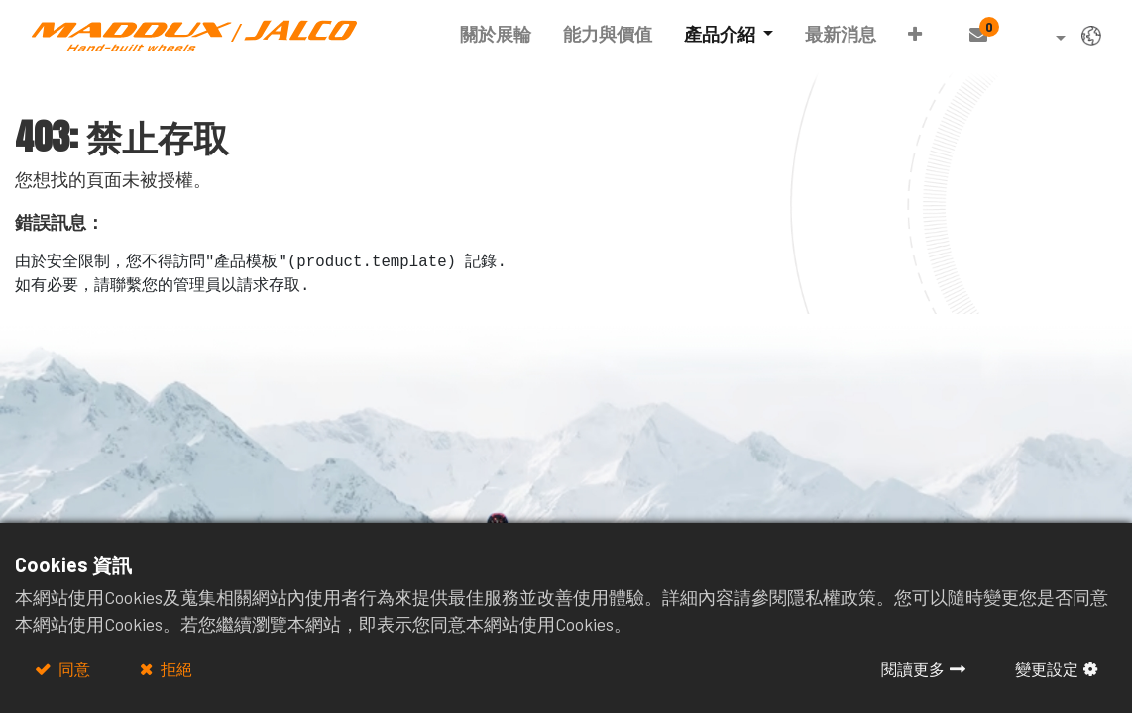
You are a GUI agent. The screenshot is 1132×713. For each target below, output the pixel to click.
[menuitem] (495, 34)
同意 (73, 669)
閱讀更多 (913, 669)
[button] (915, 34)
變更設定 (1046, 669)
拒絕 (175, 669)
